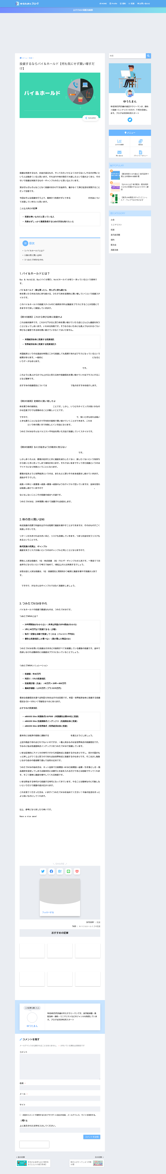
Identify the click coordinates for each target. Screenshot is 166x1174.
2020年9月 (116, 1121)
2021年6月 (116, 1074)
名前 (23, 908)
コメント (23, 877)
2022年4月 (116, 1032)
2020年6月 (116, 1136)
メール (24, 919)
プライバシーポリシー (140, 153)
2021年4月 (116, 1084)
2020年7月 (116, 1131)
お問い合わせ (143, 3)
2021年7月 (116, 1069)
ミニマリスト (117, 225)
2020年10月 (117, 1115)
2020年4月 (116, 1147)
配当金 (140, 142)
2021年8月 (116, 1063)
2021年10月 (117, 1058)
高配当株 (115, 251)
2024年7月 (116, 1016)
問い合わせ (119, 153)
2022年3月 (116, 1037)
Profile (113, 3)
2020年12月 (117, 1105)
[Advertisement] (83, 33)
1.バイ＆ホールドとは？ (35, 251)
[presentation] (34, 969)
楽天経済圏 (116, 235)
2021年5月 (116, 1079)
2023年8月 (116, 1027)
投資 (131, 3)
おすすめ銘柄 (119, 142)
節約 (123, 3)
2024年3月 (116, 1022)
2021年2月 (116, 1095)
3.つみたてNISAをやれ (34, 260)
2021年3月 (116, 1089)
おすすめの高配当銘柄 (83, 10)
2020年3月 (116, 1152)
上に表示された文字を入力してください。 (38, 950)
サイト (22, 929)
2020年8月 (116, 1126)
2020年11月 (117, 1110)
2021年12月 (117, 1048)
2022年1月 (116, 1043)
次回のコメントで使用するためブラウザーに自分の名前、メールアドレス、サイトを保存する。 (59, 940)
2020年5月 (116, 1141)
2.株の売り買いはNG (33, 255)
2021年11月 (117, 1053)
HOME (103, 3)
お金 (113, 220)
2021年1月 (116, 1100)
